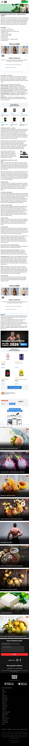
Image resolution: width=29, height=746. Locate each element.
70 (20, 735)
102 (10, 738)
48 (24, 733)
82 (6, 736)
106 (16, 738)
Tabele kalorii (5, 720)
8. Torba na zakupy (4, 37)
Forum (3, 724)
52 (1, 735)
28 (3, 733)
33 (8, 733)
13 (14, 732)
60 (9, 735)
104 (13, 738)
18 (19, 732)
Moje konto (4, 703)
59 (8, 735)
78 (2, 736)
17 (18, 732)
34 (9, 733)
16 (17, 732)
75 (25, 735)
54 (3, 735)
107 (17, 738)
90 (14, 736)
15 (16, 732)
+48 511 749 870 (19, 668)
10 (11, 732)
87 (11, 736)
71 (21, 735)
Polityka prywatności (24, 729)
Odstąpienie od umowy (14, 742)
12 (13, 732)
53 (2, 735)
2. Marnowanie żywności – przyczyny (7, 30)
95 (19, 736)
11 (12, 732)
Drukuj (20, 401)
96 (20, 736)
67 (17, 735)
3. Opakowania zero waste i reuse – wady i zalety (10, 31)
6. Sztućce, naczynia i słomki (6, 35)
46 (22, 733)
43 (19, 733)
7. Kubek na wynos (4, 36)
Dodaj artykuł (4, 729)
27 (2, 733)
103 (11, 738)
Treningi (3, 691)
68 (18, 735)
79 (3, 736)
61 (10, 735)
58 (7, 735)
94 (18, 736)
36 (11, 733)
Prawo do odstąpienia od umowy (14, 740)
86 (10, 736)
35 (10, 733)
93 (17, 736)
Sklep (3, 689)
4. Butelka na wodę (4, 32)
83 (7, 736)
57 (6, 735)
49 (25, 733)
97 (21, 736)
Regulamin (9, 729)
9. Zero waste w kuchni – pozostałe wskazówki (9, 39)
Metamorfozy (5, 699)
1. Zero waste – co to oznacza (6, 28)
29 (4, 733)
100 (25, 736)
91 (15, 736)
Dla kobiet (4, 701)
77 (27, 735)
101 (26, 736)
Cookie (17, 729)
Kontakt (13, 729)
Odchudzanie (4, 706)
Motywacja (4, 716)
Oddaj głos (12, 403)
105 (14, 738)
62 (11, 735)
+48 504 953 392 (10, 668)
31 (6, 733)
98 (22, 736)
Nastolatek (4, 708)
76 (26, 735)
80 (4, 736)
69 (19, 735)
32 (7, 733)
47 (23, 733)
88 (12, 736)
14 (15, 732)
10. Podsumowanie (4, 40)
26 (1, 733)
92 (16, 736)
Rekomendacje (5, 722)
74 (24, 735)
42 (18, 733)
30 (5, 733)
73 (23, 735)
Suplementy (4, 695)
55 (4, 735)
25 (27, 732)
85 (9, 736)
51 (27, 733)
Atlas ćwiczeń (5, 697)
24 (26, 732)
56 (5, 735)
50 (26, 733)
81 (5, 736)
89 (13, 736)
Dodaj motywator (5, 718)
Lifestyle (4, 710)
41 (17, 733)
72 (22, 735)
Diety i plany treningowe (7, 687)
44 (20, 733)
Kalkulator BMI (5, 714)
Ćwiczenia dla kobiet (6, 712)
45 (21, 733)
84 (8, 736)
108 (18, 738)
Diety (3, 693)
